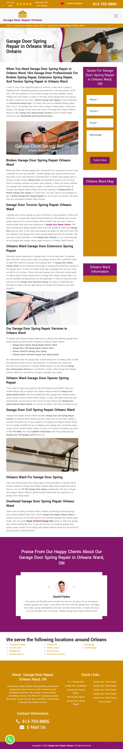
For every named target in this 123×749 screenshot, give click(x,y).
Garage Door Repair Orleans (61, 745)
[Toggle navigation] (115, 16)
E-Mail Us (36, 727)
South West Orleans (56, 654)
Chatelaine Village (17, 644)
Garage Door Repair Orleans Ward (29, 25)
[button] (52, 587)
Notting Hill (52, 644)
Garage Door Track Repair (104, 681)
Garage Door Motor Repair (105, 689)
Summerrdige (90, 647)
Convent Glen (15, 647)
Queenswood (53, 651)
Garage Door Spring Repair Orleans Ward (65, 25)
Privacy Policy (104, 701)
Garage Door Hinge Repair (105, 685)
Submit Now (100, 160)
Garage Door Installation (76, 685)
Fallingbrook (14, 651)
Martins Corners (16, 654)
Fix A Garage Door (76, 681)
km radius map (100, 220)
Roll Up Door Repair (76, 697)
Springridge (89, 644)
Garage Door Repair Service (58, 224)
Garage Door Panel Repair (105, 693)
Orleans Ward (53, 647)
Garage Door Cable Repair (105, 697)
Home (9, 25)
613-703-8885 (105, 4)
